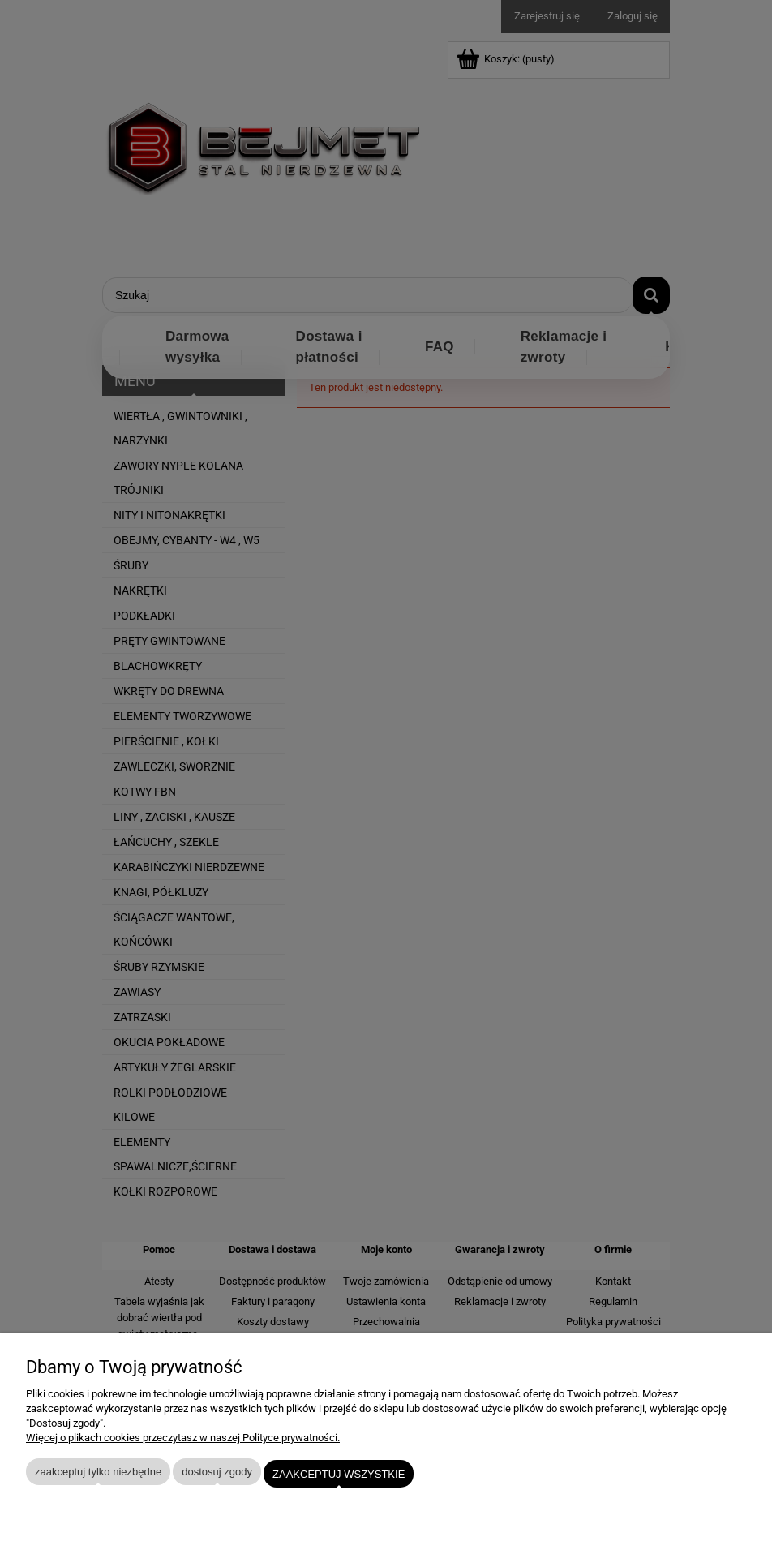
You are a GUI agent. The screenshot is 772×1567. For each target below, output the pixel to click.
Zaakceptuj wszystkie (338, 1476)
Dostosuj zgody (217, 1476)
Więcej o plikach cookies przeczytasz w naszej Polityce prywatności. (183, 1442)
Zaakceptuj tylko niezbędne (98, 1476)
